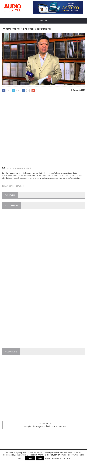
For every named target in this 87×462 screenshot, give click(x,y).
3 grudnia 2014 (78, 90)
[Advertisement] (43, 116)
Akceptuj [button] (29, 458)
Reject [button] (40, 458)
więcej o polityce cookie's (57, 458)
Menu (43, 21)
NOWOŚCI (20, 186)
